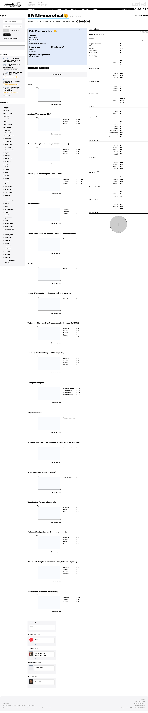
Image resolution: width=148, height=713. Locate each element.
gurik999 (7, 127)
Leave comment (57, 74)
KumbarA (8, 133)
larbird (7, 204)
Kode (6, 184)
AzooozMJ (8, 144)
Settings (56, 21)
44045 (10, 90)
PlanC (7, 206)
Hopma (7, 257)
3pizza (7, 172)
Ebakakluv (8, 187)
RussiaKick (8, 124)
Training (31, 21)
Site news (85, 9)
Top (38, 21)
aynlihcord (144, 15)
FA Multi (5, 90)
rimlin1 (6, 116)
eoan (29, 676)
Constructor (62, 9)
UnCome (8, 167)
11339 (10, 82)
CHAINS (7, 195)
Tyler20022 (8, 130)
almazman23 (9, 229)
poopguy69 (9, 223)
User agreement (140, 705)
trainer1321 (9, 158)
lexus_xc (8, 240)
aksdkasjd (31, 662)
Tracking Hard (7, 67)
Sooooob (8, 237)
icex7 (7, 215)
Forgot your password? (10, 38)
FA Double (6, 75)
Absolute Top (68, 21)
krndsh (7, 181)
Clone (42, 68)
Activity (74, 9)
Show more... (6, 95)
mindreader (9, 226)
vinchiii (6, 119)
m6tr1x (30, 635)
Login (6, 30)
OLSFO (7, 175)
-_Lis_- (6, 110)
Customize (145, 40)
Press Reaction (7, 61)
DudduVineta (9, 150)
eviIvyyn (7, 178)
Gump (7, 170)
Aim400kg (8, 705)
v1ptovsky (12, 64)
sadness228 (9, 201)
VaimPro (8, 161)
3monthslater (13, 72)
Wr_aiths (8, 139)
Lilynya (7, 153)
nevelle (7, 232)
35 (10, 65)
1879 (13, 67)
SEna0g (7, 263)
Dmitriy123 (16, 58)
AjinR (6, 220)
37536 (11, 75)
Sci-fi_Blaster (9, 136)
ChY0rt (7, 252)
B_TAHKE (8, 147)
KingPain (8, 141)
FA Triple (5, 82)
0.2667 (14, 61)
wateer (7, 198)
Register (7, 35)
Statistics (47, 21)
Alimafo (7, 254)
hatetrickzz (9, 192)
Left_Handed (8, 113)
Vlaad (7, 243)
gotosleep (8, 218)
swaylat (7, 155)
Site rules (6, 703)
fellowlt (7, 212)
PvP (42, 9)
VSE (5, 122)
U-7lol (30, 649)
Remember (14, 30)
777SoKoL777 (10, 260)
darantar (8, 189)
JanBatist (8, 249)
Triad (6, 164)
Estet (6, 107)
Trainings (31, 9)
